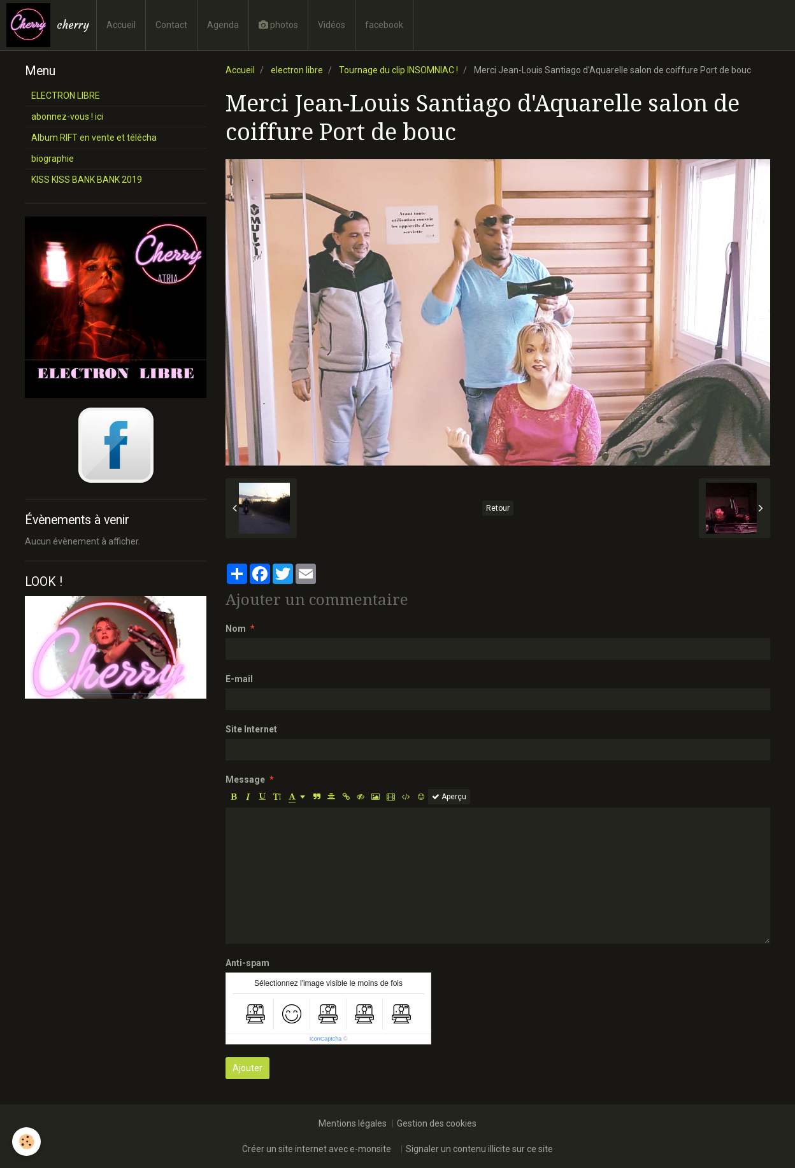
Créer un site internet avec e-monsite (316, 1149)
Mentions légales (353, 1123)
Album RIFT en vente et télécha (94, 137)
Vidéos (331, 25)
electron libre (297, 70)
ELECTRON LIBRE (65, 95)
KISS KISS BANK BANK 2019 (86, 179)
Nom (236, 628)
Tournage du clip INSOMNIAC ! (398, 70)
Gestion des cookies (436, 1123)
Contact (171, 25)
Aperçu (449, 796)
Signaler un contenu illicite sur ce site (479, 1149)
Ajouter (247, 1068)
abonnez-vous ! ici (67, 116)
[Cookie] (27, 1141)
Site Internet (251, 729)
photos (278, 25)
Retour (498, 508)
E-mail (239, 679)
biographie (52, 158)
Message (245, 779)
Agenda (223, 25)
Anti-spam (247, 963)
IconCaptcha (326, 1039)
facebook (384, 25)
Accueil (121, 25)
